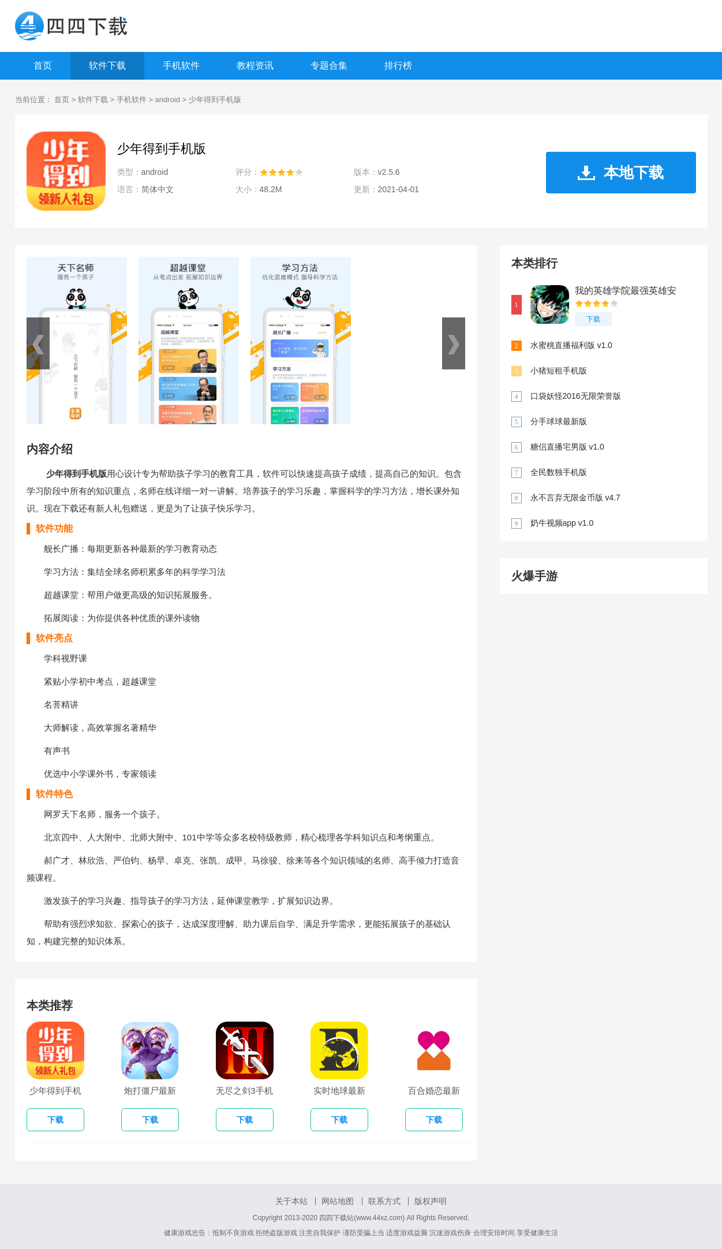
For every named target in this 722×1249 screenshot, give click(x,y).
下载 (593, 319)
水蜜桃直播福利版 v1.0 (571, 345)
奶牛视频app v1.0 (562, 523)
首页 (42, 65)
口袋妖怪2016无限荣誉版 (575, 396)
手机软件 (181, 65)
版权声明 (430, 1201)
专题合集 (329, 65)
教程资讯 (255, 65)
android (167, 99)
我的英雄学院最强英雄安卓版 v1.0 (625, 291)
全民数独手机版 (558, 472)
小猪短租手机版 (558, 370)
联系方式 (384, 1201)
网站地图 (337, 1201)
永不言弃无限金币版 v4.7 (575, 497)
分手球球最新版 (558, 421)
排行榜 (398, 65)
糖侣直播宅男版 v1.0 (567, 446)
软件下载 (107, 65)
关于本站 (291, 1201)
